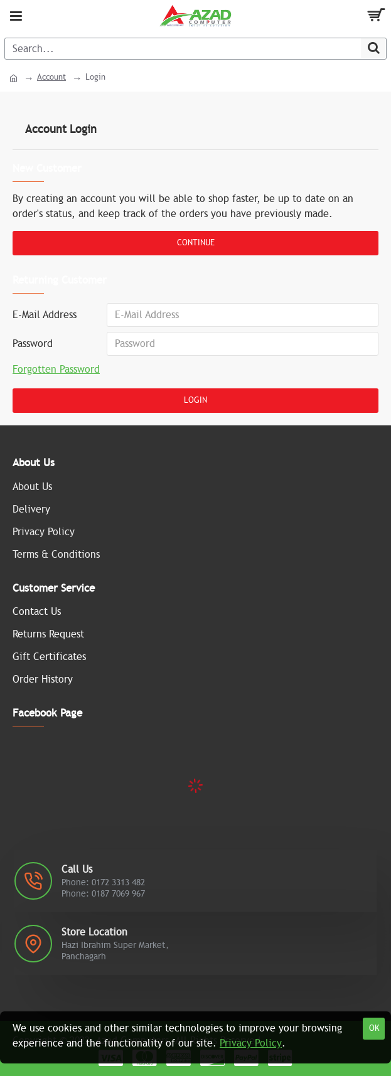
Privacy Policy (251, 1043)
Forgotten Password (56, 369)
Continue (196, 243)
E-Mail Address (45, 315)
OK (374, 1028)
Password (33, 344)
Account (51, 77)
